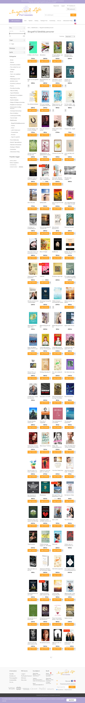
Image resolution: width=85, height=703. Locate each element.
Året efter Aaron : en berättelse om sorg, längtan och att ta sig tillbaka (33, 253)
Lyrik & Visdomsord (15, 130)
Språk (11, 52)
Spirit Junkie (55, 519)
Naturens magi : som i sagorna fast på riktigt (33, 520)
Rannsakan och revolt (45, 396)
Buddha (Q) (55, 251)
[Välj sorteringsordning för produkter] (70, 36)
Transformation (31, 544)
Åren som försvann (69, 227)
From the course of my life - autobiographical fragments (44, 130)
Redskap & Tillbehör (15, 147)
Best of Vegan (43, 251)
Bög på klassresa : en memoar (45, 80)
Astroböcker (13, 149)
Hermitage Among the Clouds (45, 301)
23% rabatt (41, 264)
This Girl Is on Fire (69, 519)
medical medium (13, 166)
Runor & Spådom (14, 113)
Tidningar (12, 69)
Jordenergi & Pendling (15, 115)
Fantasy (13, 125)
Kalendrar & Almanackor (15, 144)
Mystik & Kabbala (14, 100)
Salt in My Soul (31, 202)
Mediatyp (12, 48)
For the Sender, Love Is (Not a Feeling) (33, 129)
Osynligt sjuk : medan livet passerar (33, 397)
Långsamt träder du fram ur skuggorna (32, 178)
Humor (12, 128)
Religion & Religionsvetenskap (17, 102)
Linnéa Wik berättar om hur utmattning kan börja (45, 349)
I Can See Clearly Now (57, 470)
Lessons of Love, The (57, 153)
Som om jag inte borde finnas (57, 203)
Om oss (11, 682)
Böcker (11, 60)
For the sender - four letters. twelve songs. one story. (70, 105)
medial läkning (13, 164)
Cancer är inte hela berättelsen (32, 277)
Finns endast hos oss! (15, 67)
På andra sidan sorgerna (68, 178)
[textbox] (57, 15)
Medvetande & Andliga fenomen (15, 107)
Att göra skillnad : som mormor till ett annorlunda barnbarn (57, 56)
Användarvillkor (12, 680)
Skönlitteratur (13, 120)
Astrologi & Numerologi (15, 111)
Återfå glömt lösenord (26, 676)
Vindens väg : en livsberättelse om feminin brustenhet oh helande (70, 546)
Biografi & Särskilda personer (18, 123)
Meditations (43, 495)
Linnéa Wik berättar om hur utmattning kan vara (57, 349)
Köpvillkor (11, 674)
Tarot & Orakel (13, 118)
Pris (10, 28)
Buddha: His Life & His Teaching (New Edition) (70, 253)
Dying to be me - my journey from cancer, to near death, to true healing (57, 106)
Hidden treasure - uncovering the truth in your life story (57, 302)
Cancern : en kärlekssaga (68, 80)
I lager (11, 40)
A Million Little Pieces (33, 55)
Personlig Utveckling (15, 88)
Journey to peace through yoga (32, 154)
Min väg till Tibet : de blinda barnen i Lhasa (57, 495)
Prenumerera (60, 689)
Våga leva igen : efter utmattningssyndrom (70, 594)
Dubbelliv (42, 276)
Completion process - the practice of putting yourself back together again (45, 620)
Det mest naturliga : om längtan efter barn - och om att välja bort (45, 105)
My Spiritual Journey (45, 642)
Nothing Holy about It (45, 372)
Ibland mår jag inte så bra (45, 326)
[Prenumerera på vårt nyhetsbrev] (62, 687)
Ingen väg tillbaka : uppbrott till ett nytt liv (33, 349)
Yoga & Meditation (14, 93)
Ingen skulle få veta (69, 325)
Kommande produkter (15, 64)
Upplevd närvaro (68, 618)
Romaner (13, 134)
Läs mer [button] (4, 700)
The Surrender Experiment (68, 422)
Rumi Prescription (69, 396)
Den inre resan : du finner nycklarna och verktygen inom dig (32, 472)
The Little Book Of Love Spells (57, 422)
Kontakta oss (12, 676)
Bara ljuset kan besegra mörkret (69, 55)
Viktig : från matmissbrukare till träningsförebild (56, 447)
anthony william (13, 160)
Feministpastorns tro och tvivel (33, 594)
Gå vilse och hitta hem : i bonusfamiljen (33, 301)
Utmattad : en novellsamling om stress (32, 229)
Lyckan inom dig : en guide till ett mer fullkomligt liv (69, 349)
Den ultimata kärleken (33, 104)
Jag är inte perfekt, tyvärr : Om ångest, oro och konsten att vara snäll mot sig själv (70, 472)
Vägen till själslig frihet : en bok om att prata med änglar (70, 447)
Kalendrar (12, 76)
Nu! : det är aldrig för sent (57, 372)
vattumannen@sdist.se (38, 684)
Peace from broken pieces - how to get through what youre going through (57, 620)
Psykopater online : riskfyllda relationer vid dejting (45, 521)
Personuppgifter (13, 678)
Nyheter (12, 62)
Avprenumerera (68, 689)
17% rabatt (41, 581)
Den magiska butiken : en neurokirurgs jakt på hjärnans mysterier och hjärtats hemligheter (70, 571)
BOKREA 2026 (14, 81)
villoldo (21, 167)
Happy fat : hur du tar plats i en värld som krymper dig (45, 472)
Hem (29, 27)
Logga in (63, 5)
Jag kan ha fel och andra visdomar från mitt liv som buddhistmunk (44, 595)
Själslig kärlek (43, 202)
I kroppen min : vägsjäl (70, 128)
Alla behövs (42, 55)
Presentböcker (14, 132)
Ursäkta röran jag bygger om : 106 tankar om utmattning (45, 546)
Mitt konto (23, 678)
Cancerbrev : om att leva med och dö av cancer (57, 81)
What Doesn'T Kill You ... (45, 446)
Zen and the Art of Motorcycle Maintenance (32, 619)
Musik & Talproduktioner (16, 142)
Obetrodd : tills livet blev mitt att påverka (57, 178)
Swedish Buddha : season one (32, 422)
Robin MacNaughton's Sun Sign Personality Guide (57, 398)
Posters (12, 86)
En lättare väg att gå (57, 276)
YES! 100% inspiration (57, 568)
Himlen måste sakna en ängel (57, 129)
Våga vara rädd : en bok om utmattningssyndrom (57, 644)
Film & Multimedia (14, 140)
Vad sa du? (54, 544)
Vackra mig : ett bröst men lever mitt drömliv (33, 446)
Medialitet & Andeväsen (16, 104)
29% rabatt (54, 483)
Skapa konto (56, 5)
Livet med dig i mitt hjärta (69, 154)
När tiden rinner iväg (69, 372)
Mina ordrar (24, 680)
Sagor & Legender (15, 137)
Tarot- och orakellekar (15, 74)
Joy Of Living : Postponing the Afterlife (56, 595)
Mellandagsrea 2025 (15, 79)
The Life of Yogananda (43, 422)
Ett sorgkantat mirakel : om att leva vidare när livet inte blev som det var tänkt (70, 278)
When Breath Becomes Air (55, 228)
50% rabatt (66, 630)
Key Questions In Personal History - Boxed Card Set (32, 496)
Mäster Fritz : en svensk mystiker (32, 372)
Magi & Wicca (13, 97)
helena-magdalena (14, 162)
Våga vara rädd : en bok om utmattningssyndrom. (33, 570)
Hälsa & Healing (14, 90)
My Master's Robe (69, 495)
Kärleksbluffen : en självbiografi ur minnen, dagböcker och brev (45, 155)
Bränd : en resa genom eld (33, 80)
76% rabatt (42, 165)
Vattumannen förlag (14, 151)
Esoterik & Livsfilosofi (15, 83)
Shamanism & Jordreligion (16, 95)
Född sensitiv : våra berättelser (69, 643)
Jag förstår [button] (71, 700)
